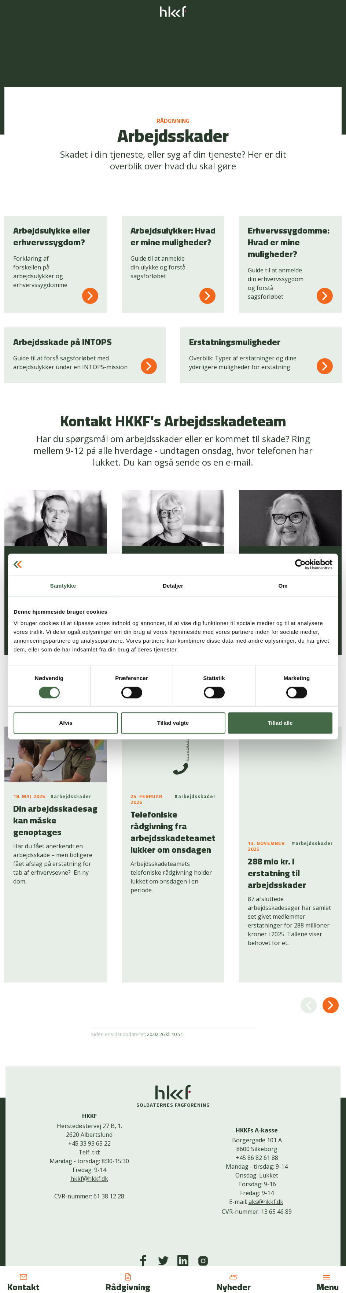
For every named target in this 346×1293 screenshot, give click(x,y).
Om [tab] (282, 586)
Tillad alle (280, 723)
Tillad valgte (173, 723)
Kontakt (135, 1237)
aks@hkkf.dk (266, 1132)
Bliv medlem (205, 1237)
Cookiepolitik (167, 1237)
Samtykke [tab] (63, 586)
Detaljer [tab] (173, 586)
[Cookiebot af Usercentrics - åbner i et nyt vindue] (300, 564)
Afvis (66, 723)
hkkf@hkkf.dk (89, 1109)
